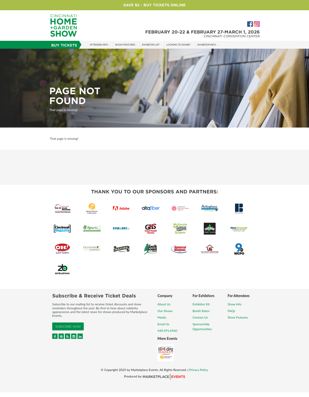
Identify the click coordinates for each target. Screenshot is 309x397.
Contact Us (200, 317)
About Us (163, 304)
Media (161, 317)
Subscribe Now (68, 326)
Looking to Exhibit (178, 44)
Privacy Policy (198, 370)
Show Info (234, 304)
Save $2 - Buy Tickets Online (154, 5)
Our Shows (165, 311)
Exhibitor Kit (201, 304)
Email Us (163, 324)
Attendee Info (99, 44)
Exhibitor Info (206, 44)
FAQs (231, 311)
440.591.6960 (167, 330)
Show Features (125, 44)
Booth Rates (201, 311)
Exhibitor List (150, 44)
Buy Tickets (64, 45)
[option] (154, 88)
